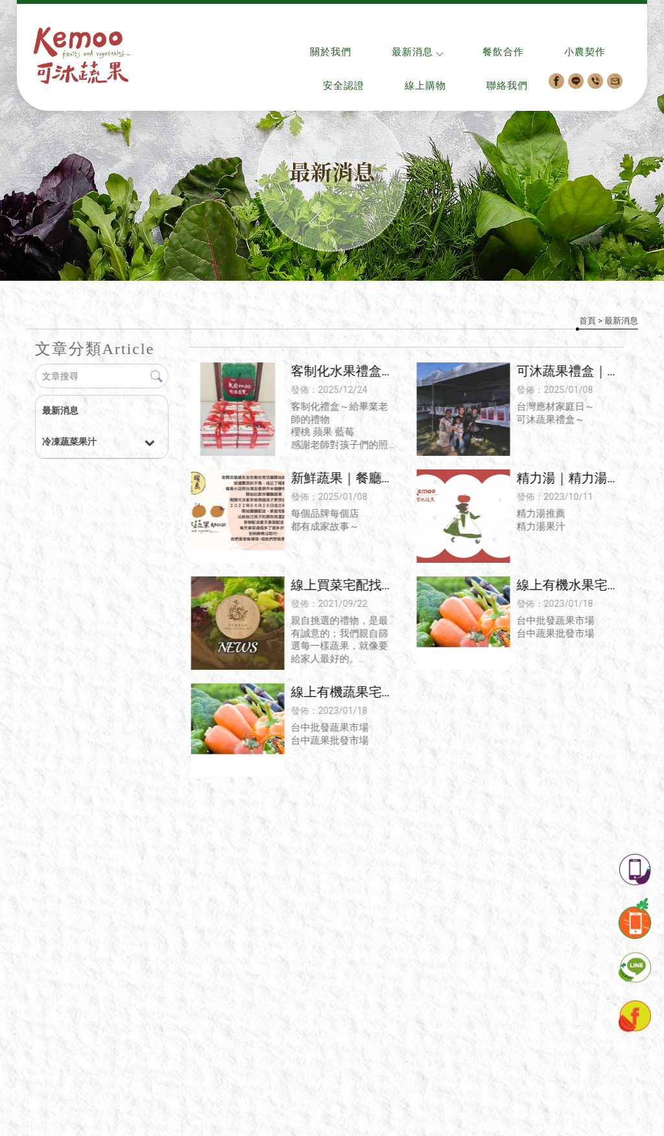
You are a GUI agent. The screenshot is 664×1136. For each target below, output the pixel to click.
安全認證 (343, 85)
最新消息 (417, 52)
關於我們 (330, 52)
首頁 (587, 320)
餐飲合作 (503, 52)
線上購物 (425, 85)
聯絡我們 (507, 85)
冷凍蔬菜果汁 (69, 441)
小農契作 (585, 52)
